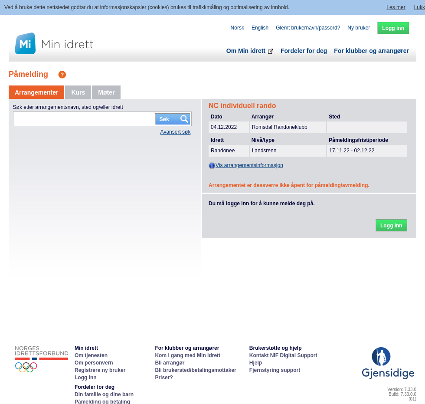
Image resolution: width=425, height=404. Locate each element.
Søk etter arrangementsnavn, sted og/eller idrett (68, 107)
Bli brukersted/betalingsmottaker (195, 370)
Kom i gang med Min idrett (187, 355)
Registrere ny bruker (100, 370)
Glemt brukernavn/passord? (308, 28)
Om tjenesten (91, 355)
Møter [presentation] (106, 92)
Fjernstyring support (274, 370)
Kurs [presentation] (78, 92)
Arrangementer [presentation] (36, 92)
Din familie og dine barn (104, 394)
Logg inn (86, 377)
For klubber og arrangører (371, 50)
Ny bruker (358, 28)
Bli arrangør (169, 363)
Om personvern (94, 363)
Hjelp (255, 363)
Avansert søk (175, 132)
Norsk (237, 28)
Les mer (395, 7)
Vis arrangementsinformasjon (246, 165)
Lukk (419, 7)
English (260, 28)
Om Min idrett (250, 50)
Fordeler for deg (304, 50)
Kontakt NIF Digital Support (283, 355)
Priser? (164, 377)
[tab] (36, 92)
